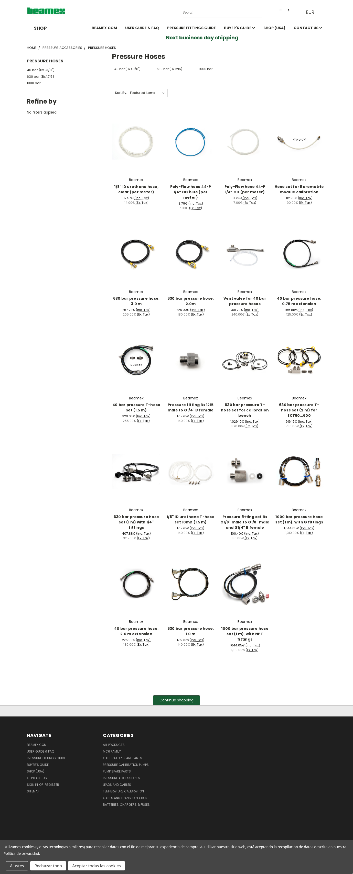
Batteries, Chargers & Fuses (126, 804)
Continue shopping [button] (176, 700)
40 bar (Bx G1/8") (41, 70)
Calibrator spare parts (122, 758)
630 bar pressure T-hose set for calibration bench (245, 410)
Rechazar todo (48, 866)
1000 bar (34, 83)
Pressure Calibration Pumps (126, 765)
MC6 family (112, 751)
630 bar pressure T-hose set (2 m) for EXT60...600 (299, 410)
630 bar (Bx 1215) (40, 76)
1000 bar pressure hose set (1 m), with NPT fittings (245, 634)
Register (52, 784)
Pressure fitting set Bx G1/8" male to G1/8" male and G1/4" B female (244, 522)
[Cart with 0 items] (325, 12)
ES (281, 10)
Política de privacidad (21, 853)
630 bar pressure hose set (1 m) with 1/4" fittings (136, 522)
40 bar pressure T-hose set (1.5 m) (136, 407)
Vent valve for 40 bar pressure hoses (244, 301)
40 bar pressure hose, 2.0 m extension (136, 631)
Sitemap (33, 791)
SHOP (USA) (274, 27)
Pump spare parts (117, 771)
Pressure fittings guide (191, 27)
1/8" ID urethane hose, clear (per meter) (136, 189)
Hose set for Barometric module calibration (299, 189)
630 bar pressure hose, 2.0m (190, 301)
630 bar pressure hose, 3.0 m (136, 301)
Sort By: (121, 92)
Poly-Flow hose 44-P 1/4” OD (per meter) (244, 189)
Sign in (33, 784)
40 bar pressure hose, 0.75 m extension (299, 301)
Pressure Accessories (121, 778)
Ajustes (17, 866)
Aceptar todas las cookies (96, 866)
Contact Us (308, 27)
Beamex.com (104, 27)
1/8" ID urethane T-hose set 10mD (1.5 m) (191, 519)
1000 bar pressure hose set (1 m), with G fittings (299, 519)
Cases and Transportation (125, 798)
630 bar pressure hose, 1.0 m (190, 631)
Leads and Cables (117, 784)
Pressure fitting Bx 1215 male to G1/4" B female (191, 407)
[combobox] (284, 10)
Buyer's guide (239, 27)
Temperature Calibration (123, 791)
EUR (311, 12)
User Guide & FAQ (142, 27)
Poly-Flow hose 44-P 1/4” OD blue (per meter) (190, 192)
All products (114, 745)
